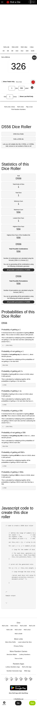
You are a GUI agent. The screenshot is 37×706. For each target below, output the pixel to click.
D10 (17, 51)
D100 (32, 51)
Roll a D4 (32, 625)
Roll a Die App (26, 667)
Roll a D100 (18, 633)
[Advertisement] (18, 24)
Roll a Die (13, 2)
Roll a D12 (27, 629)
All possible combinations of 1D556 (18, 270)
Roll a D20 (15, 47)
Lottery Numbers (24, 654)
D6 (8, 51)
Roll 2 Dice (14, 625)
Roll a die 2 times (9, 107)
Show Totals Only (9, 81)
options (4, 703)
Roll (34, 57)
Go (18, 703)
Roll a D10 (18, 629)
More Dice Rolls (10, 642)
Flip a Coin (29, 107)
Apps (32, 2)
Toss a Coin (18, 658)
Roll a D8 (9, 629)
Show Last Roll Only (26, 96)
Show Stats (19, 82)
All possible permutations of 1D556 (18, 302)
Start (32, 703)
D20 (27, 51)
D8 (12, 51)
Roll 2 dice (24, 47)
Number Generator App (14, 671)
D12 (22, 51)
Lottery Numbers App (13, 667)
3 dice (31, 47)
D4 (4, 51)
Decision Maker (12, 654)
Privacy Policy (18, 646)
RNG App (27, 671)
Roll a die (6, 47)
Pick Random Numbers (18, 109)
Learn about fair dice (25, 642)
